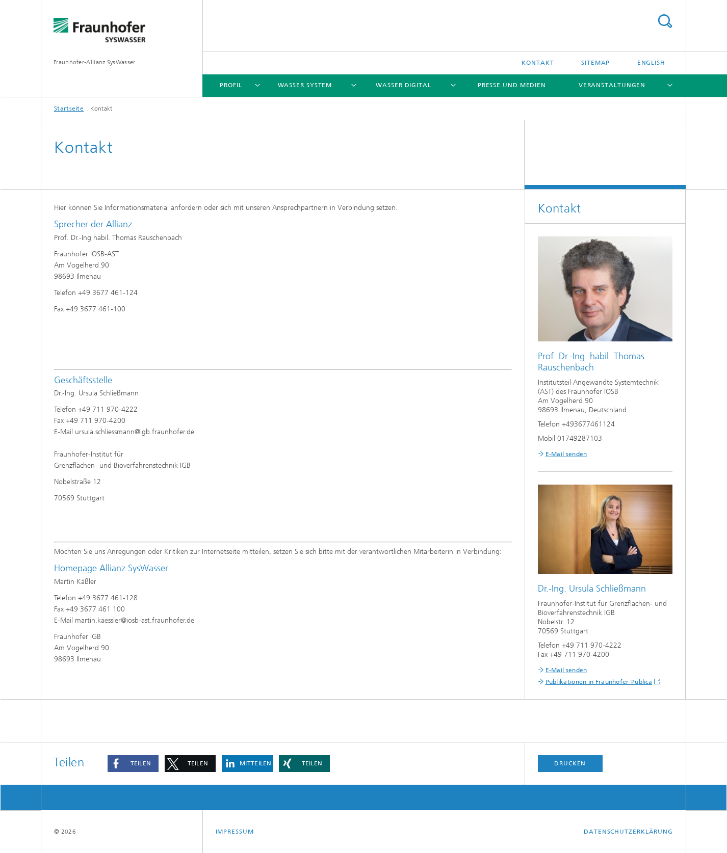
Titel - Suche (665, 21)
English (651, 62)
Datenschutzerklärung (628, 831)
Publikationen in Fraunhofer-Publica (599, 681)
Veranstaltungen (612, 85)
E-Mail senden (566, 454)
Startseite (69, 108)
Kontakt (538, 62)
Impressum (235, 831)
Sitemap (595, 62)
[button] (133, 763)
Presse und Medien (512, 85)
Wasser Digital (403, 85)
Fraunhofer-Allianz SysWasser (94, 62)
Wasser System (305, 85)
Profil (231, 85)
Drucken (570, 763)
